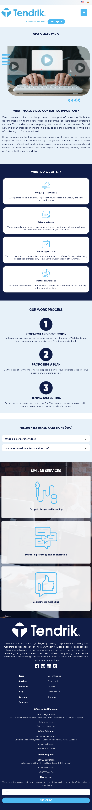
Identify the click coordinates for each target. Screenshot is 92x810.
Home (21, 676)
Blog (20, 692)
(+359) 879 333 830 (35, 22)
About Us (23, 687)
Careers (22, 697)
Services (22, 681)
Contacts (23, 702)
